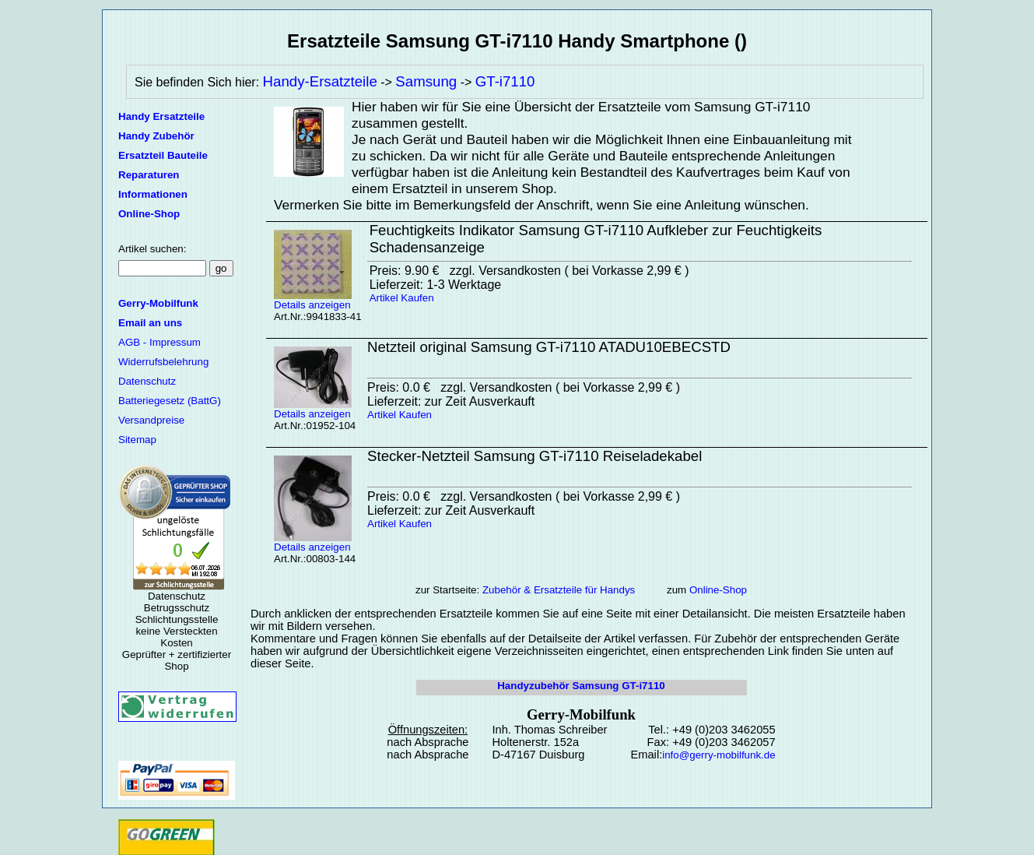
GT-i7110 (505, 81)
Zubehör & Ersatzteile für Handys (558, 590)
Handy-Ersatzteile (320, 81)
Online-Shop (718, 590)
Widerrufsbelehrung (163, 362)
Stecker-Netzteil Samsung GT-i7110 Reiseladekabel (534, 456)
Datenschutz (147, 381)
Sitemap (137, 439)
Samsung (426, 81)
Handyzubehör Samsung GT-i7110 (581, 685)
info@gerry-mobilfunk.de (718, 755)
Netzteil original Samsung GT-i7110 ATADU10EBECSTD (549, 347)
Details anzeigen (313, 300)
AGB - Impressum (159, 342)
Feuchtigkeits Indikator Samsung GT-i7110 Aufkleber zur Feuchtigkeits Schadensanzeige (596, 238)
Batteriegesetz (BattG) (169, 400)
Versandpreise (151, 420)
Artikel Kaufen (402, 298)
